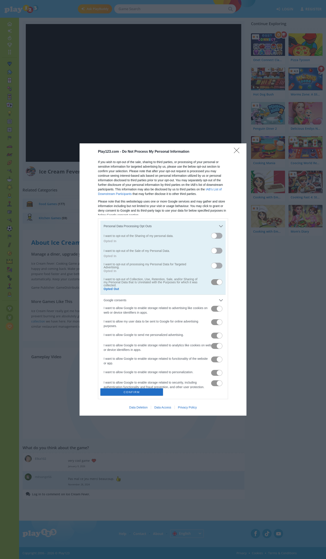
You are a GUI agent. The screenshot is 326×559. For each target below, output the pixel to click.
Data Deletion (138, 407)
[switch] (216, 236)
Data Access (162, 407)
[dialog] (163, 279)
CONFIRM (132, 392)
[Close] (238, 152)
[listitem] (163, 226)
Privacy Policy (187, 407)
